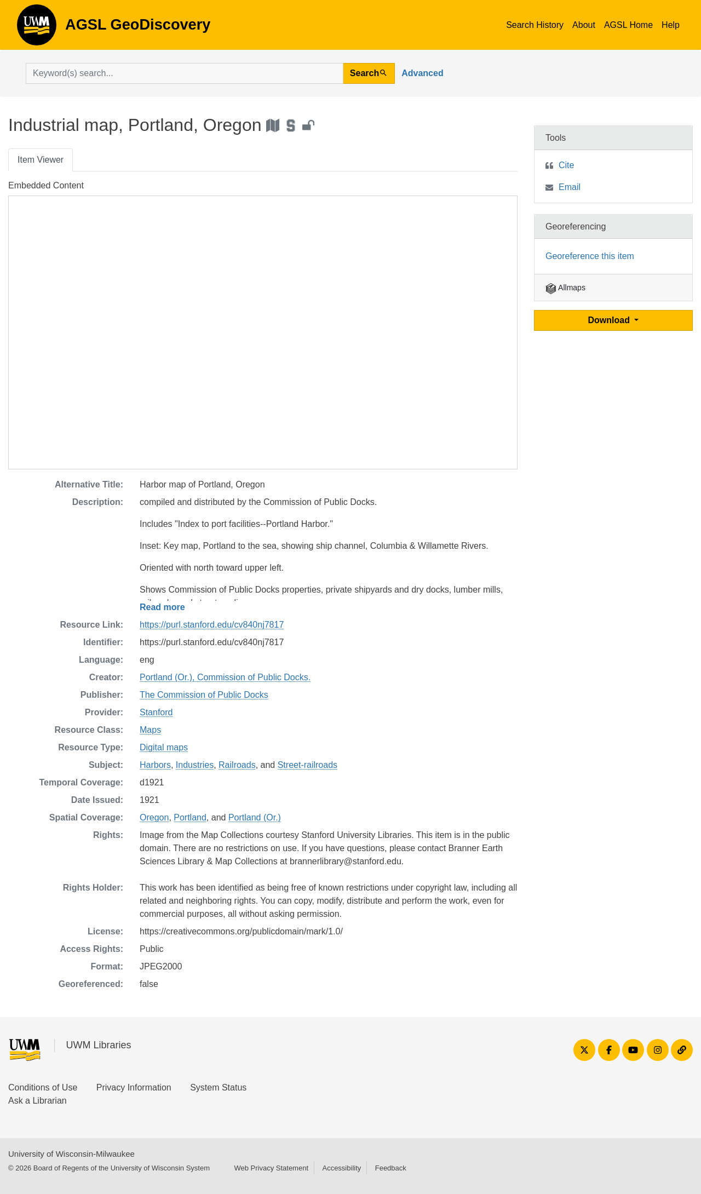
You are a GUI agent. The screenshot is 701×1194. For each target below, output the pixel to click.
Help (671, 25)
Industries (195, 765)
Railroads (237, 765)
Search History (535, 25)
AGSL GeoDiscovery (37, 28)
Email (570, 187)
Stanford (156, 712)
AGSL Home (628, 25)
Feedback (390, 1168)
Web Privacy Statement (271, 1168)
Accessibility (341, 1168)
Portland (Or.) (254, 817)
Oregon (154, 817)
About (583, 25)
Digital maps (164, 747)
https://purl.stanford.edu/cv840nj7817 (212, 624)
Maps (150, 729)
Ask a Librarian (37, 1100)
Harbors (155, 765)
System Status (218, 1087)
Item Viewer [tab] (41, 159)
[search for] (184, 73)
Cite (566, 165)
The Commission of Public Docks (204, 694)
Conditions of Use (42, 1087)
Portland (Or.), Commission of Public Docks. (225, 677)
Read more (162, 607)
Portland (190, 817)
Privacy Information (133, 1087)
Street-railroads (307, 765)
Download (610, 320)
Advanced (422, 73)
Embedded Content (46, 185)
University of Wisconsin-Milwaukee (71, 1153)
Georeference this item (589, 256)
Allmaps (565, 287)
